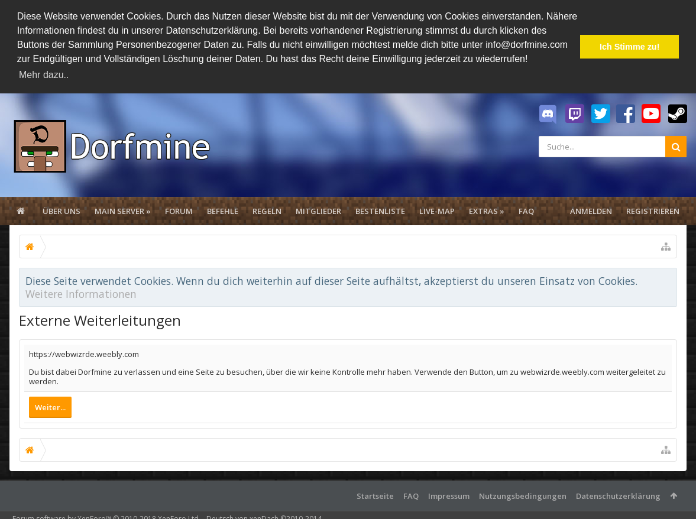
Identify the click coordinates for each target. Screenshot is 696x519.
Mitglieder (318, 211)
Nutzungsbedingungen (522, 496)
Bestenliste (380, 211)
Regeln (266, 211)
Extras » (486, 211)
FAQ (526, 211)
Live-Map (437, 211)
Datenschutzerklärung (618, 496)
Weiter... (50, 407)
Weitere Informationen (81, 294)
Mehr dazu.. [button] (44, 75)
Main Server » (123, 211)
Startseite (375, 496)
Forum (179, 211)
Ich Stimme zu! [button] (630, 46)
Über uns (61, 211)
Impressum (449, 496)
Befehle (222, 211)
